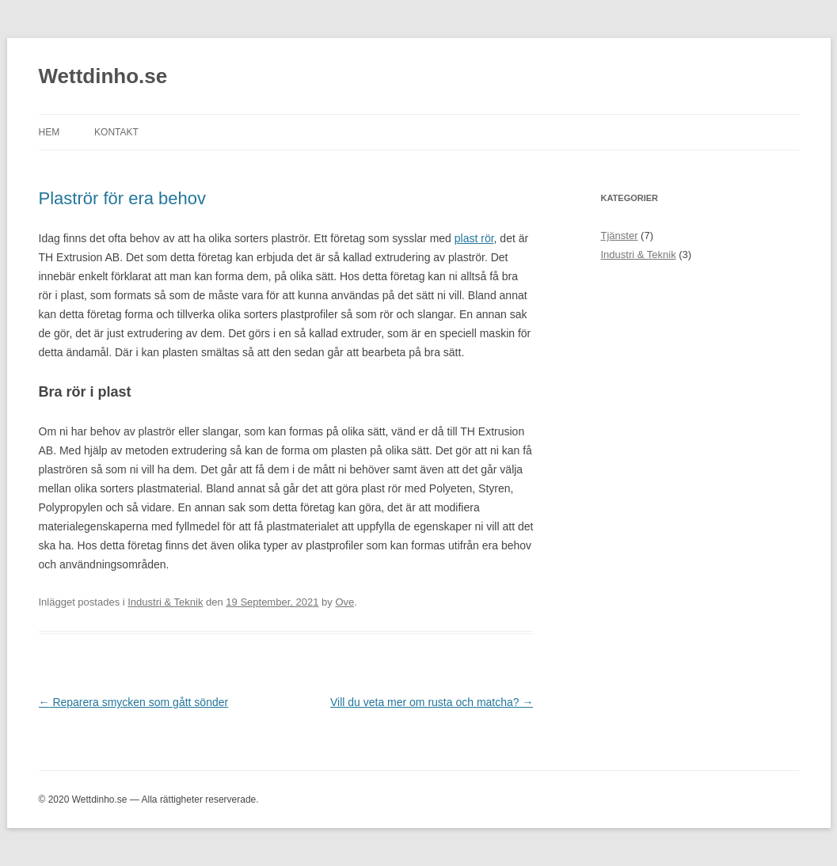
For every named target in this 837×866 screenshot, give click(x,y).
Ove (344, 602)
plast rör (474, 238)
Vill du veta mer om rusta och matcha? (432, 702)
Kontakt (116, 132)
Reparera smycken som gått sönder (134, 702)
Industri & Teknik (165, 602)
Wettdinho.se (103, 76)
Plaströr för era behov (123, 198)
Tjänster (619, 235)
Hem (49, 132)
